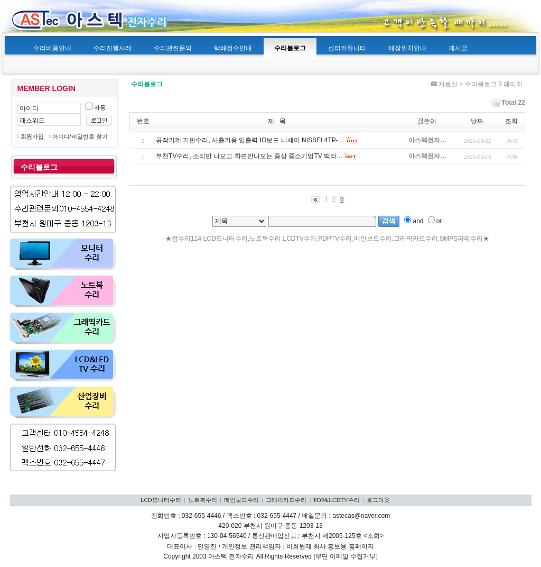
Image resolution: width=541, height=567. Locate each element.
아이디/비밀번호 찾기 (80, 136)
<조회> (373, 535)
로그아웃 (378, 500)
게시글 (458, 48)
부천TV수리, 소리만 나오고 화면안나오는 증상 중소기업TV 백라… (249, 156)
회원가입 (32, 136)
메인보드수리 (241, 500)
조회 (511, 121)
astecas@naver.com (361, 515)
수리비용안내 (52, 48)
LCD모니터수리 (161, 500)
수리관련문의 (173, 48)
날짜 (477, 121)
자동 (96, 107)
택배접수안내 (233, 48)
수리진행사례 (113, 48)
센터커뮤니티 (347, 48)
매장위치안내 (407, 48)
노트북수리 (202, 500)
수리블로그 (290, 48)
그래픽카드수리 (286, 500)
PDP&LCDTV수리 (337, 500)
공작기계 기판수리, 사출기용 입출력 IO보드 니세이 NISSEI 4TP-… (250, 140)
